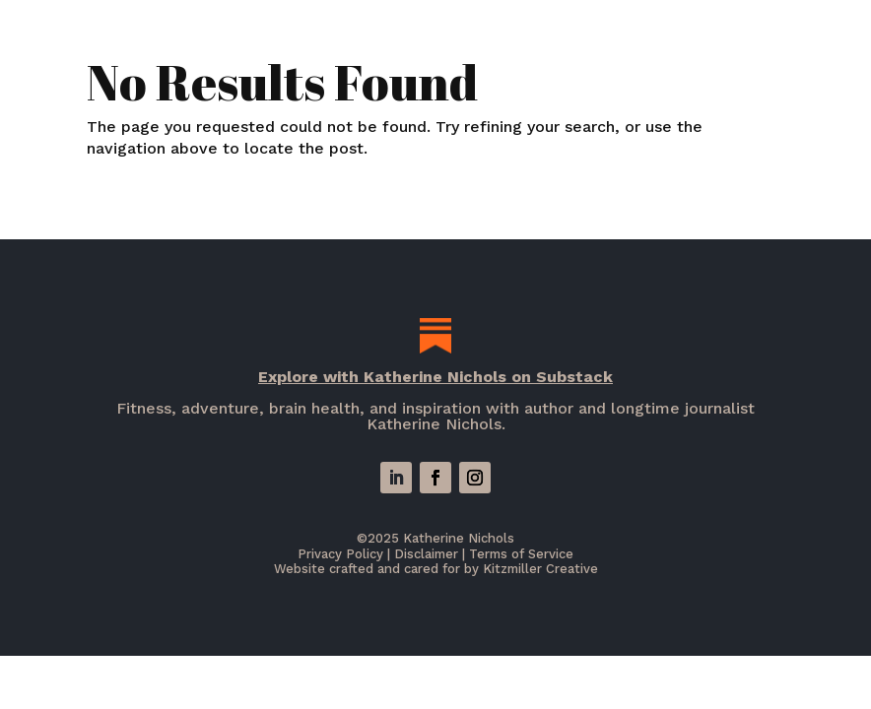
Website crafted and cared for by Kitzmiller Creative (436, 568)
